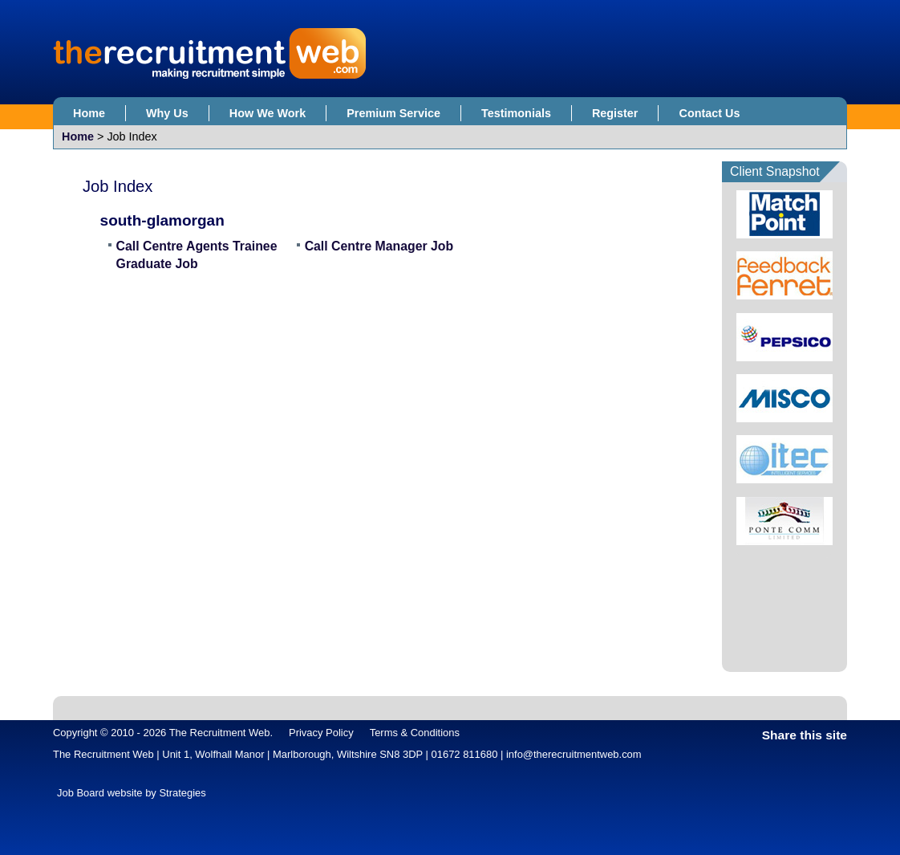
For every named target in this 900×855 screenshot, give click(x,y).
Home (89, 113)
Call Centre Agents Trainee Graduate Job (197, 255)
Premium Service (393, 113)
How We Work (267, 113)
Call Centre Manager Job (379, 246)
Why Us (167, 113)
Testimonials (516, 113)
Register (615, 113)
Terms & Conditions (415, 733)
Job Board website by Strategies (131, 793)
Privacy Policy (321, 733)
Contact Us (709, 113)
